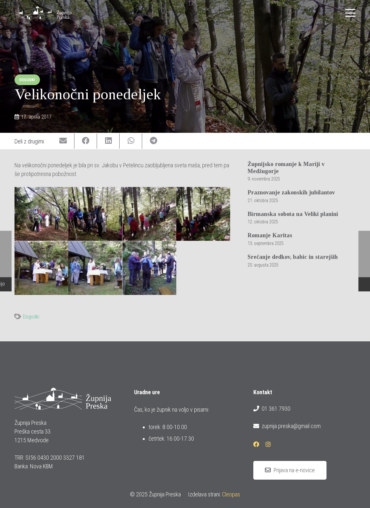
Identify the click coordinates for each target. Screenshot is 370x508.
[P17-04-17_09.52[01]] (41, 214)
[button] (350, 13)
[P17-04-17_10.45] (95, 268)
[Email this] (63, 141)
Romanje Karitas (270, 235)
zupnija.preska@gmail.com (286, 426)
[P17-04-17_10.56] (149, 268)
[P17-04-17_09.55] (149, 214)
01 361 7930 (271, 408)
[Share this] (85, 141)
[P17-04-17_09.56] (203, 214)
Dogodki (31, 317)
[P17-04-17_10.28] (41, 268)
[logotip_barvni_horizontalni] (43, 12)
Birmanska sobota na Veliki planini (293, 214)
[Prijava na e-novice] (289, 470)
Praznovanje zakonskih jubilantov (291, 193)
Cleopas (231, 494)
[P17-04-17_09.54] (95, 214)
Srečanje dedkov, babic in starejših (293, 257)
